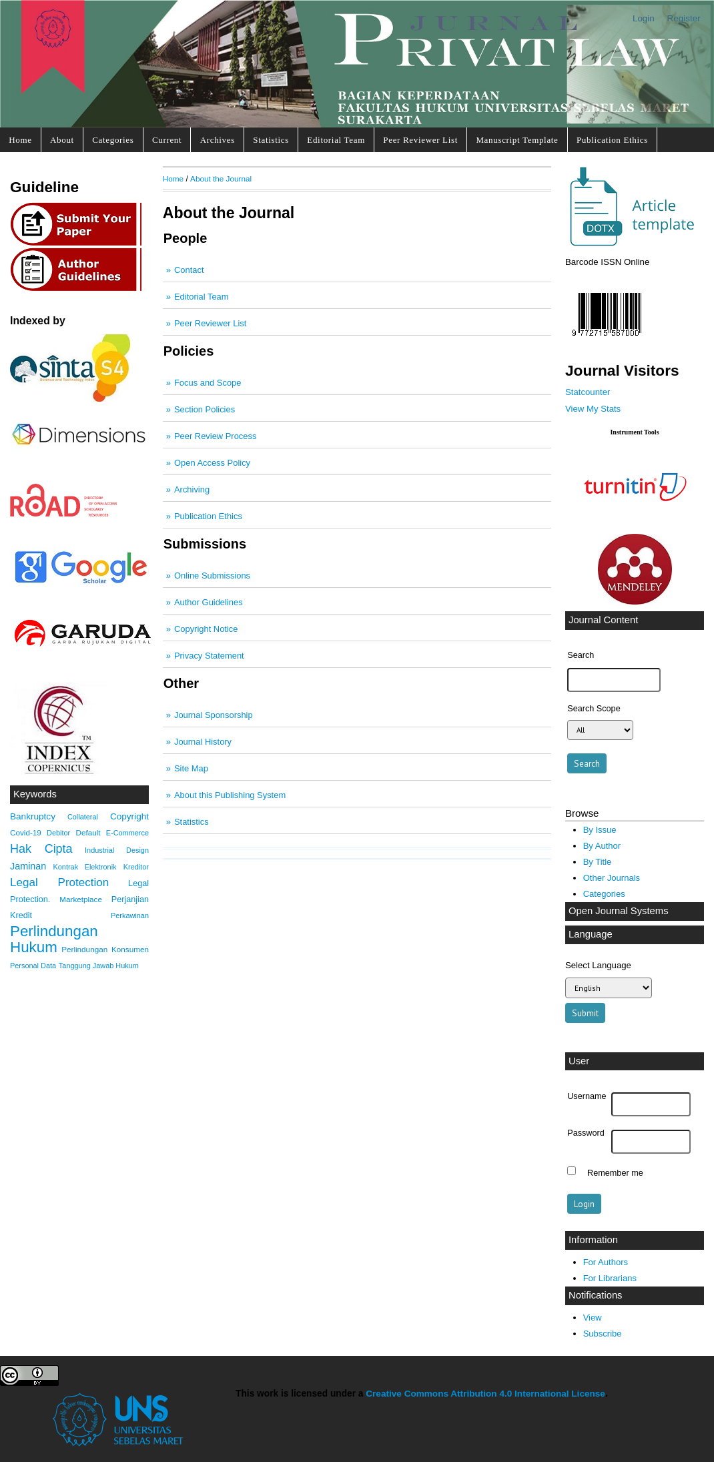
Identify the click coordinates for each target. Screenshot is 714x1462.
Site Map (191, 768)
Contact (189, 270)
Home (20, 140)
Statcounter (587, 392)
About (62, 140)
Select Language (598, 965)
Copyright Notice (206, 629)
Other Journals (611, 878)
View (592, 1318)
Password (586, 1133)
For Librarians (610, 1278)
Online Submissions (212, 576)
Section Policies (204, 409)
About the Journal (221, 178)
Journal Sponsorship (213, 715)
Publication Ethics (612, 140)
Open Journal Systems (619, 910)
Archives (217, 140)
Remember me (615, 1172)
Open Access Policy (212, 463)
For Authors (605, 1262)
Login (644, 18)
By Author (602, 846)
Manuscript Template (517, 140)
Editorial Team (336, 140)
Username (586, 1096)
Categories (112, 140)
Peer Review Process (215, 436)
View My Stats (593, 409)
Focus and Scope (207, 383)
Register (684, 18)
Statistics (271, 140)
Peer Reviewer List (420, 140)
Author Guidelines (208, 602)
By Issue (600, 830)
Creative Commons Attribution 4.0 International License (485, 1394)
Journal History (203, 742)
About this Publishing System (230, 795)
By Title (597, 862)
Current (167, 140)
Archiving (192, 489)
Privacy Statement (209, 656)
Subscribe (602, 1334)
